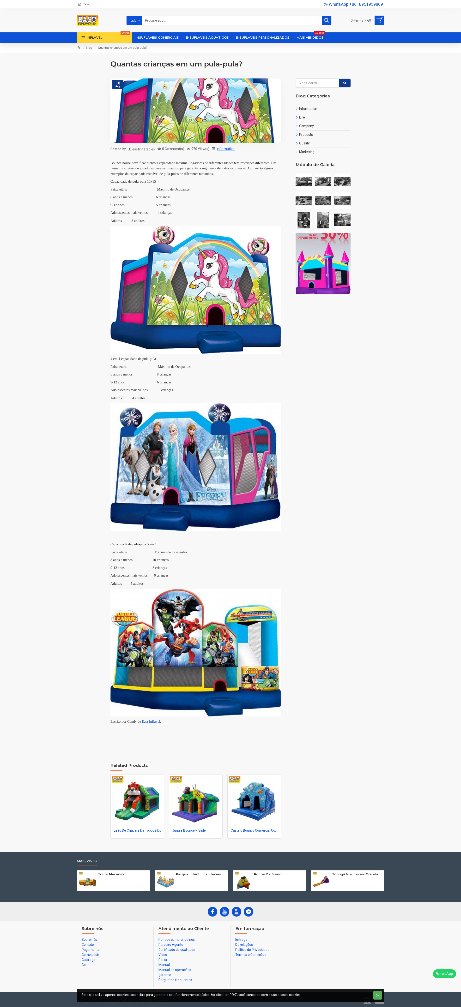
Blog (89, 47)
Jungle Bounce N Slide (189, 830)
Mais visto (87, 861)
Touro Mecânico (111, 874)
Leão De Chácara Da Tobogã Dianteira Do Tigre (138, 830)
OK (378, 995)
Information (226, 149)
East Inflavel (151, 721)
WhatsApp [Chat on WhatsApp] (444, 974)
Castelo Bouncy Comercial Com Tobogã (255, 830)
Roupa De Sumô (267, 874)
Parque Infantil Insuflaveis (198, 874)
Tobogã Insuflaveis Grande (355, 874)
